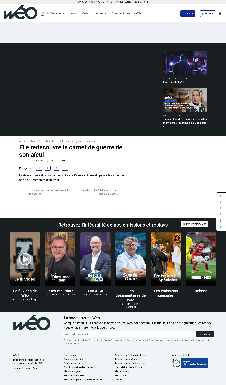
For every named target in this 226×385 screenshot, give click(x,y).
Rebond (201, 291)
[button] (43, 14)
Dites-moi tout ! (60, 291)
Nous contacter (72, 355)
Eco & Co (95, 291)
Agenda (101, 13)
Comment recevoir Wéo (25, 368)
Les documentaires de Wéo (131, 295)
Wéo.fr (16, 355)
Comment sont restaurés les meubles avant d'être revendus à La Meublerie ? (185, 123)
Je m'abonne (205, 334)
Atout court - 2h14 (173, 82)
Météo (86, 13)
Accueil (23, 141)
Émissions (57, 13)
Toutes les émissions (194, 224)
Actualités (36, 141)
